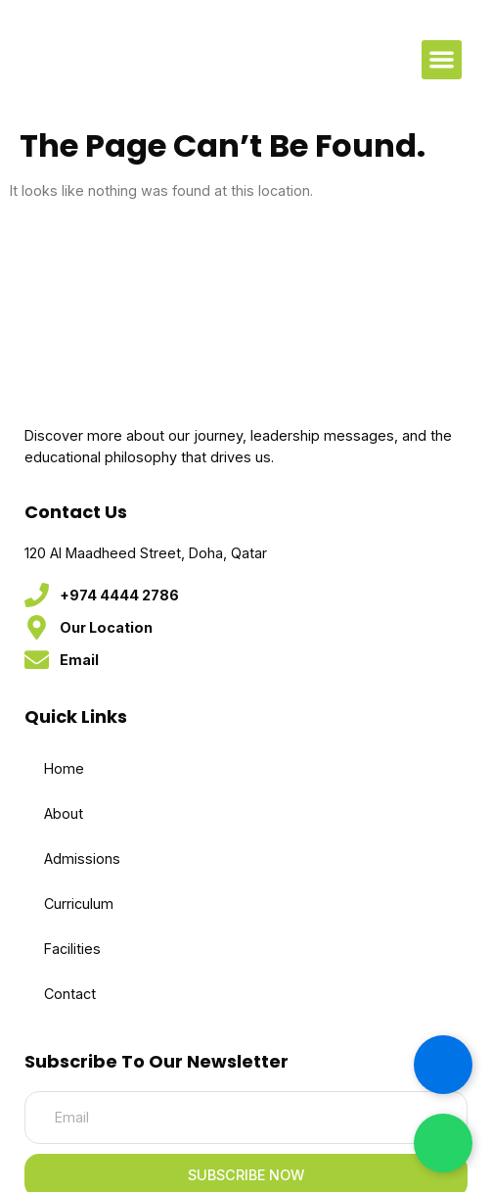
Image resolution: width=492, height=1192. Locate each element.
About (63, 813)
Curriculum (78, 903)
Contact (70, 993)
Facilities (72, 948)
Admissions (82, 858)
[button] (442, 60)
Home (64, 768)
